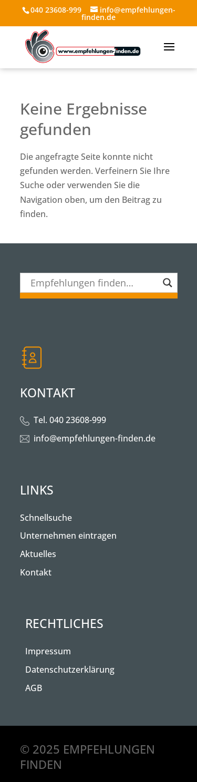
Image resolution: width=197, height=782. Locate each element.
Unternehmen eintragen (68, 535)
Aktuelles (38, 554)
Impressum (48, 651)
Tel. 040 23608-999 (70, 420)
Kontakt (35, 572)
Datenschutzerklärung (70, 669)
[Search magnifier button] (167, 282)
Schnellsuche (46, 517)
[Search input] (94, 282)
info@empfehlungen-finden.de (94, 438)
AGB (33, 688)
